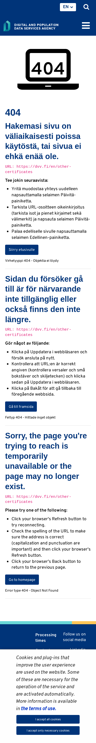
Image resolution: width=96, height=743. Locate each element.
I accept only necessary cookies (48, 730)
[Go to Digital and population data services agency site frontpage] (42, 25)
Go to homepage (22, 579)
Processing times (45, 637)
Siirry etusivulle (22, 249)
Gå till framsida (21, 406)
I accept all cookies (48, 719)
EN (66, 6)
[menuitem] (68, 7)
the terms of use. (38, 708)
